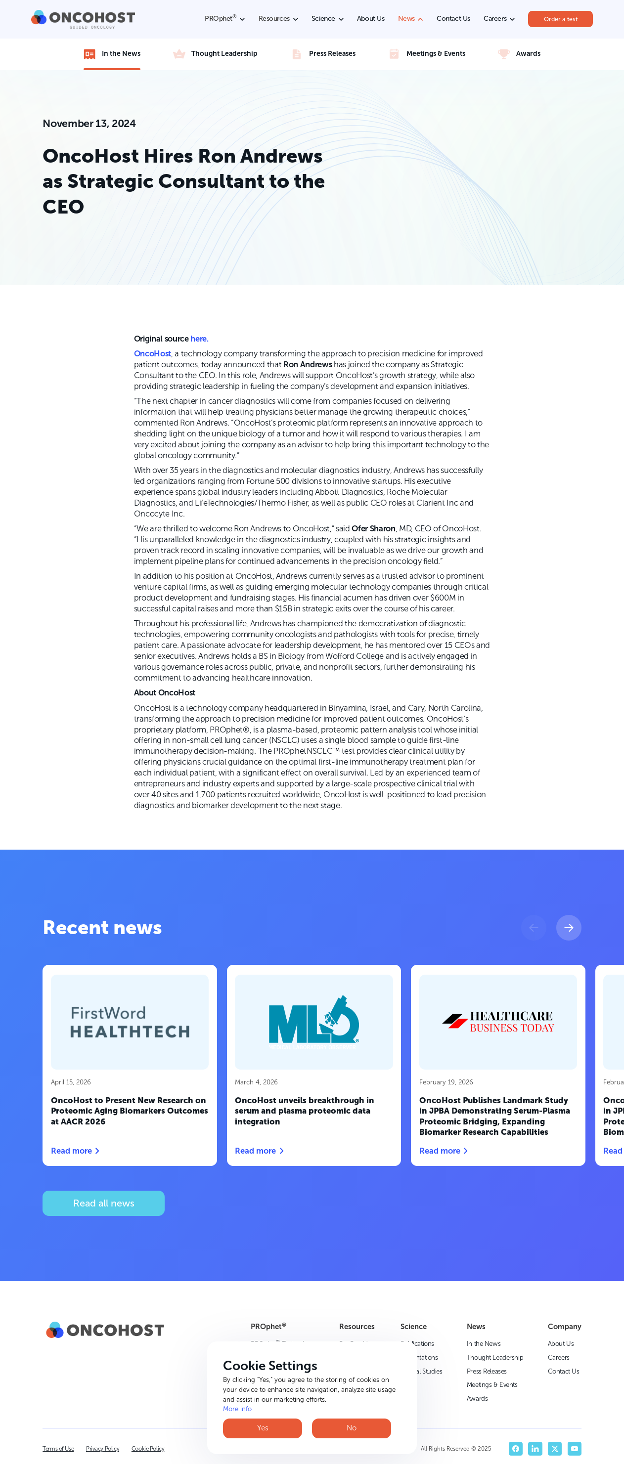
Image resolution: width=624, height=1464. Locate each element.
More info (237, 1409)
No (352, 1427)
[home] (83, 19)
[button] (533, 927)
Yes (262, 1427)
